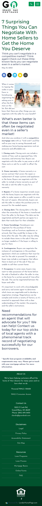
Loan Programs (21, 456)
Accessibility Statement (21, 438)
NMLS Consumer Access (21, 394)
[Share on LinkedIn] (15, 75)
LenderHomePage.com (28, 503)
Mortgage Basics (21, 466)
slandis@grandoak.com (21, 415)
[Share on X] (9, 75)
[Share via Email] (20, 75)
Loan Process (21, 461)
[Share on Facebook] (4, 75)
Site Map (21, 443)
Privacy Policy (21, 433)
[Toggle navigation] (37, 4)
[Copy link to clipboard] (25, 75)
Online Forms (21, 471)
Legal (21, 429)
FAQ (21, 476)
